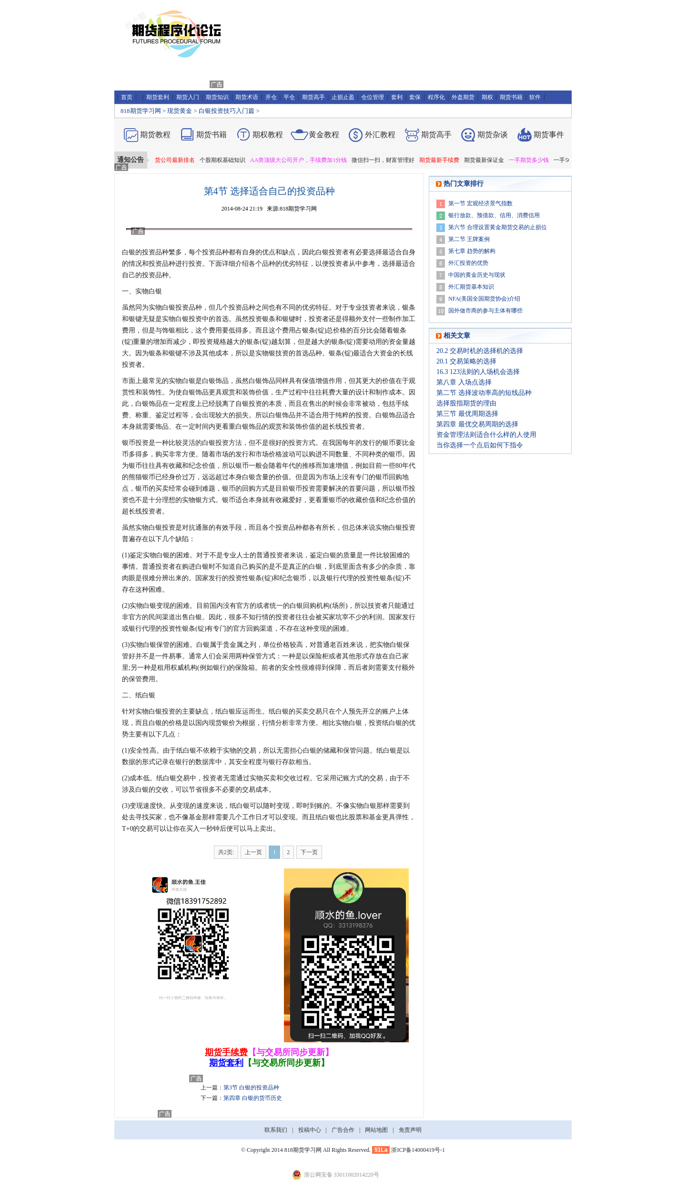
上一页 (253, 852)
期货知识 (217, 97)
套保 (415, 97)
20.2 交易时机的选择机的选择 (479, 350)
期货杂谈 (492, 135)
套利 (397, 97)
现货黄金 (179, 110)
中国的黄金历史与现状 (476, 275)
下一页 (309, 852)
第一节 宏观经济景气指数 (480, 203)
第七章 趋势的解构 (471, 251)
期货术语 (246, 97)
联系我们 (275, 1130)
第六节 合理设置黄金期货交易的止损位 (497, 227)
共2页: (226, 852)
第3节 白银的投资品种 (251, 1087)
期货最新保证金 (489, 160)
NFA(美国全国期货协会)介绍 (484, 298)
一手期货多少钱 (534, 160)
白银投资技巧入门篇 (226, 110)
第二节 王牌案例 (469, 239)
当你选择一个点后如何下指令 (479, 445)
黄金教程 (324, 135)
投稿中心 (309, 1130)
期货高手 (313, 97)
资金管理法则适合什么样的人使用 (486, 434)
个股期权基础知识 (228, 160)
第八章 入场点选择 (464, 382)
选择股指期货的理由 (466, 403)
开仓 (271, 97)
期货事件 (549, 135)
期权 (487, 97)
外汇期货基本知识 (471, 286)
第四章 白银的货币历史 (252, 1098)
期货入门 (187, 97)
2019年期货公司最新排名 (168, 160)
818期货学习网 (141, 110)
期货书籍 (511, 97)
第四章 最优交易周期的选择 (477, 424)
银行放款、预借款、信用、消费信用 (494, 215)
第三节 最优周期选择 (467, 413)
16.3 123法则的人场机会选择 (478, 371)
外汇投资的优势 (468, 263)
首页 (126, 97)
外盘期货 (463, 97)
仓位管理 (372, 97)
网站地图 (376, 1130)
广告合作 (343, 1130)
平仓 (289, 97)
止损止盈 (343, 97)
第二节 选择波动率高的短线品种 (484, 392)
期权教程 (267, 135)
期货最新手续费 (444, 160)
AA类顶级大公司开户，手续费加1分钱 (303, 160)
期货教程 (155, 135)
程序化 (436, 97)
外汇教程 (380, 135)
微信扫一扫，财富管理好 (388, 160)
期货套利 (157, 97)
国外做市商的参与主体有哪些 (485, 310)
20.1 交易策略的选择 (466, 361)
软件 (535, 97)
